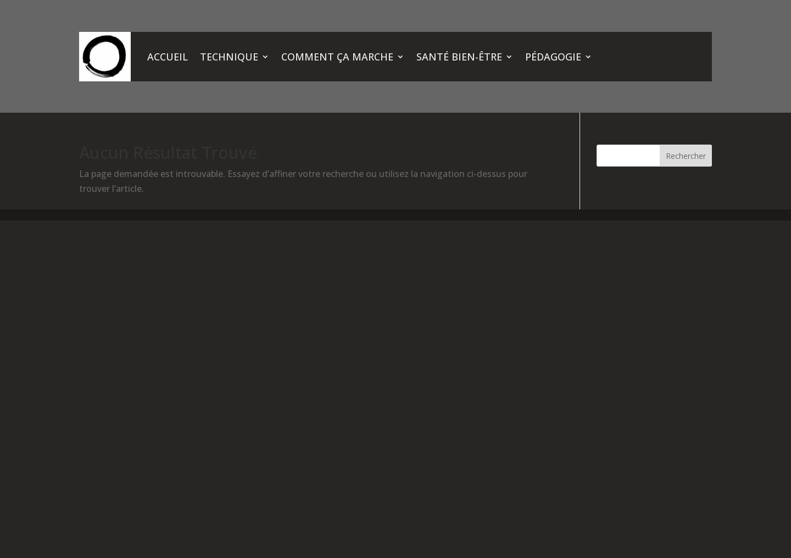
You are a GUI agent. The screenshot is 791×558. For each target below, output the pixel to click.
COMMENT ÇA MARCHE (337, 56)
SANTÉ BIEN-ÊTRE (459, 56)
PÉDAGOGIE (553, 56)
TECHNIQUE (229, 56)
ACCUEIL (167, 56)
